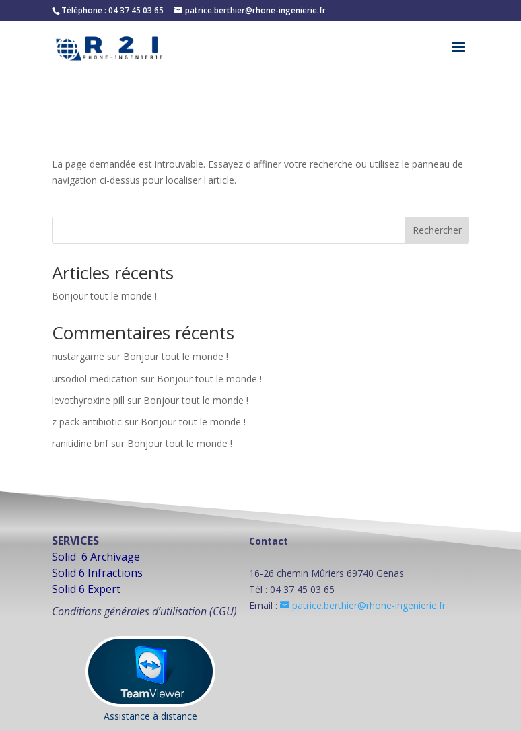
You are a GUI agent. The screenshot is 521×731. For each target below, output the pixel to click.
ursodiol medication (95, 378)
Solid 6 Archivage (96, 556)
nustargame (78, 356)
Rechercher (437, 229)
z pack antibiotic (87, 421)
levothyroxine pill (88, 400)
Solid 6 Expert (86, 589)
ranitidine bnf (80, 443)
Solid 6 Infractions (97, 572)
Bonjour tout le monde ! (104, 295)
